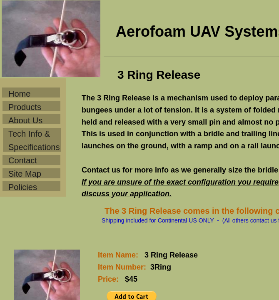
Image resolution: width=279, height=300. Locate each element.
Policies (22, 187)
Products (24, 107)
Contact (22, 160)
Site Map (24, 173)
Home (19, 93)
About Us (25, 120)
